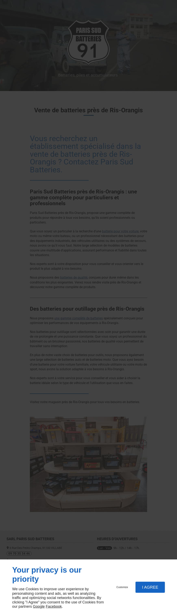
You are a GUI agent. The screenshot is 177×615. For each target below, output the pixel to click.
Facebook (54, 606)
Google (39, 606)
